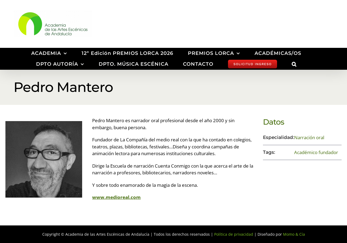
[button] (294, 64)
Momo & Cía (294, 234)
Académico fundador (316, 152)
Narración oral (309, 137)
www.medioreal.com (116, 197)
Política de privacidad (233, 234)
